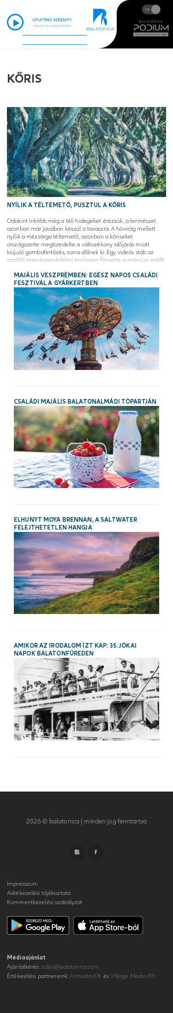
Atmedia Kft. (86, 976)
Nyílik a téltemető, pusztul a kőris (66, 205)
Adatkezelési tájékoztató (39, 893)
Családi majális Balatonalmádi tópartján (85, 401)
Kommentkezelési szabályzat (44, 902)
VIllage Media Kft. (133, 976)
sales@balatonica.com (70, 967)
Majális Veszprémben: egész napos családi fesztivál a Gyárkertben (86, 279)
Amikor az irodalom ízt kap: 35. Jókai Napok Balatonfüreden (75, 649)
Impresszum (22, 884)
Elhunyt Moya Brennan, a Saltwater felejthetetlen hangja (75, 523)
